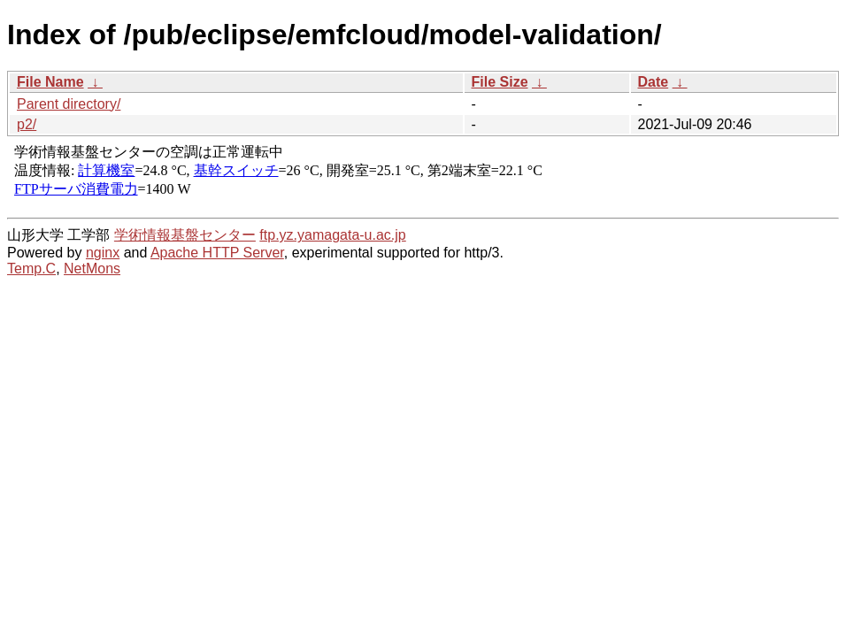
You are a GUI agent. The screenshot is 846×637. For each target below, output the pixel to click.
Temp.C (31, 268)
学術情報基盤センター (185, 234)
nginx (102, 252)
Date (653, 81)
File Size (500, 81)
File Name (50, 81)
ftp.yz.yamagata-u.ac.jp (332, 234)
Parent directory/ (68, 103)
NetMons (92, 268)
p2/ (26, 124)
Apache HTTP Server (217, 252)
